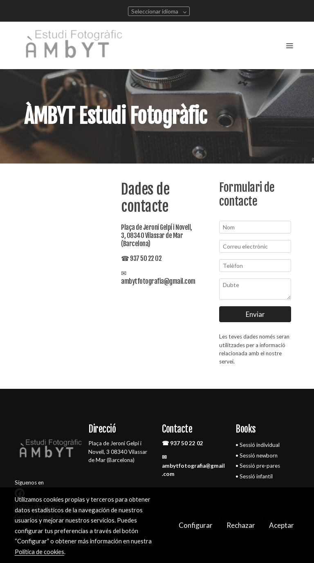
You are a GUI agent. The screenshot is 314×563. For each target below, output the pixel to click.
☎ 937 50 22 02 (182, 443)
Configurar (196, 525)
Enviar (255, 314)
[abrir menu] (289, 45)
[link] (75, 45)
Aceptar (281, 525)
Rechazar (241, 525)
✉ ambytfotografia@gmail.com (193, 465)
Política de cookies (39, 551)
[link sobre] (46, 451)
